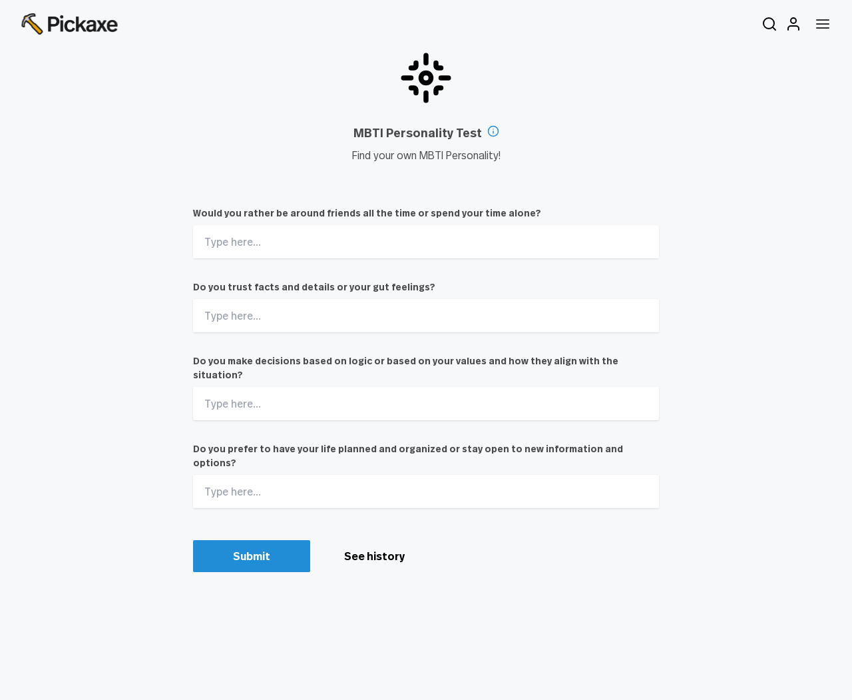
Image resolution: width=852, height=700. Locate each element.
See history (374, 556)
